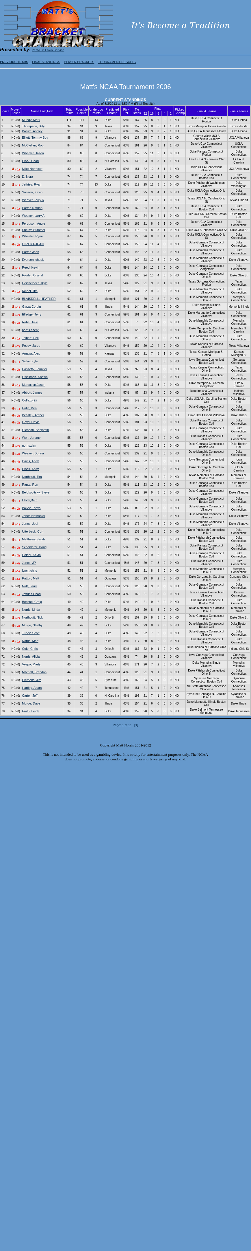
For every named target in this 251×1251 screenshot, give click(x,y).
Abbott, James (32, 392)
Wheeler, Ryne (32, 236)
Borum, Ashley (32, 131)
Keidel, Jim (30, 291)
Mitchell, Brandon (34, 672)
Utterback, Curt (32, 531)
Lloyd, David (31, 422)
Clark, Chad (30, 161)
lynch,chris (29, 570)
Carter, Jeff (30, 695)
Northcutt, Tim (32, 476)
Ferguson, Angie (33, 223)
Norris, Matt (30, 641)
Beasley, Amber (33, 415)
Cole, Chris (30, 648)
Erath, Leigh (30, 711)
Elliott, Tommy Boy (35, 137)
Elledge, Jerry (31, 314)
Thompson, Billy (33, 126)
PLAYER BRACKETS (79, 62)
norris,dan (29, 445)
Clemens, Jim (31, 680)
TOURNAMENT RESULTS (117, 62)
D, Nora (27, 176)
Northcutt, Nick (32, 617)
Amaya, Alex (31, 353)
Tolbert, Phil (30, 338)
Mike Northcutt (32, 168)
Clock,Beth (29, 500)
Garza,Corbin (31, 306)
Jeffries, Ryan (31, 184)
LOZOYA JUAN (33, 244)
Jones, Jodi (30, 523)
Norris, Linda (31, 609)
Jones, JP (29, 562)
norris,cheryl (30, 330)
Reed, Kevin (30, 267)
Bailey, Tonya (31, 508)
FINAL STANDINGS (46, 62)
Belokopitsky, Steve (35, 492)
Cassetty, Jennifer (34, 369)
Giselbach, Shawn (35, 377)
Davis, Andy (30, 461)
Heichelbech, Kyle (34, 283)
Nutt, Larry (29, 586)
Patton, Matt (30, 578)
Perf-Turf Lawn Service (48, 50)
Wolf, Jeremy (31, 437)
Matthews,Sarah (33, 539)
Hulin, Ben (29, 408)
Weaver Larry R (33, 200)
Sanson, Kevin (32, 192)
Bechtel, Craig (32, 602)
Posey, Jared (31, 345)
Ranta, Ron (30, 484)
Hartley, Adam (32, 687)
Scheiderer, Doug (34, 547)
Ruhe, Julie (30, 322)
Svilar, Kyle (30, 361)
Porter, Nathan (32, 208)
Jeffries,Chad (31, 594)
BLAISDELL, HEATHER (39, 298)
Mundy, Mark (31, 120)
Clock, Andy (30, 469)
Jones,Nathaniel (33, 516)
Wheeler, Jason (33, 153)
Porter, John (30, 252)
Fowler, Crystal (32, 275)
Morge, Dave (31, 703)
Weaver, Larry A (33, 215)
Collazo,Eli (29, 400)
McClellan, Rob (33, 145)
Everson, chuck (33, 259)
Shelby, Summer (33, 230)
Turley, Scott (31, 633)
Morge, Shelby (32, 625)
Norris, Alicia (31, 656)
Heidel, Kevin (31, 555)
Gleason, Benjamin (35, 430)
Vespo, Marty (31, 664)
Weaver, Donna (33, 453)
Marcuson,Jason (33, 384)
